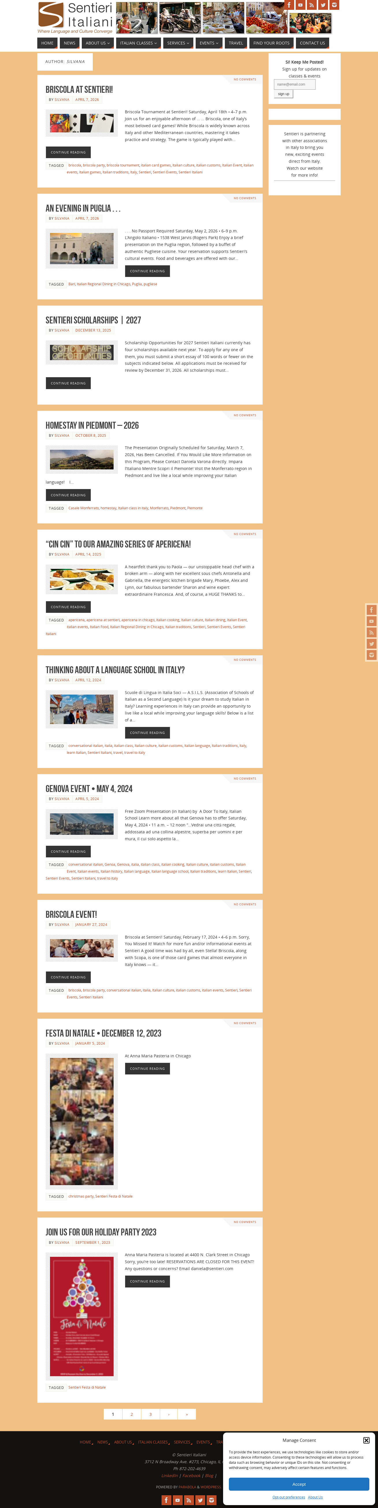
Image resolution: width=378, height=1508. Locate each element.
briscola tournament (123, 165)
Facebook (191, 1475)
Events (203, 1442)
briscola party (94, 165)
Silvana (62, 99)
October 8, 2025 (90, 435)
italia (108, 745)
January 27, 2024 (91, 924)
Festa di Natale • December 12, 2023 (103, 1033)
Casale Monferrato (83, 508)
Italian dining (215, 619)
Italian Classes (153, 1442)
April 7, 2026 (87, 99)
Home (85, 1442)
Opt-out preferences (289, 1497)
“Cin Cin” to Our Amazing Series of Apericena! (118, 544)
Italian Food (99, 626)
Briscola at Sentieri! (79, 89)
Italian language (197, 745)
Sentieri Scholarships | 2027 (93, 320)
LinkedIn (169, 1475)
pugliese (150, 284)
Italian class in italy (133, 508)
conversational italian (85, 745)
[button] (366, 1440)
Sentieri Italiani (191, 172)
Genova (123, 864)
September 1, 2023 (92, 1242)
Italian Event (232, 165)
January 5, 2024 (90, 1043)
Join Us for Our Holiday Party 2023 (101, 1232)
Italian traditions (116, 172)
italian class (123, 745)
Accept (299, 1484)
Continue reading (68, 152)
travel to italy (134, 752)
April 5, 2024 (87, 798)
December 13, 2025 (93, 330)
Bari (71, 284)
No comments (245, 79)
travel (118, 752)
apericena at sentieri (103, 619)
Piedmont (178, 508)
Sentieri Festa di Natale (114, 1196)
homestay (108, 508)
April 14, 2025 (88, 554)
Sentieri (145, 172)
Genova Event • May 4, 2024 (89, 788)
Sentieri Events (165, 172)
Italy (133, 172)
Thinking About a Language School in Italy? (115, 670)
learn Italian (76, 752)
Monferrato (159, 508)
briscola (74, 165)
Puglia (137, 284)
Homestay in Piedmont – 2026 (92, 425)
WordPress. (211, 1487)
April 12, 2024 (88, 680)
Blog (209, 1475)
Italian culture (183, 165)
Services (182, 1442)
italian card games (156, 165)
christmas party (81, 1196)
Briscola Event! (71, 914)
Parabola (187, 1487)
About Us (315, 1497)
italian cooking (167, 619)
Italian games (90, 172)
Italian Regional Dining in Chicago (103, 284)
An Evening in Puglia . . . (83, 208)
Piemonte (195, 508)
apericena (76, 619)
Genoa (110, 864)
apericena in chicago (138, 619)
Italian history (111, 871)
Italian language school (169, 871)
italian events (77, 626)
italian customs (208, 165)
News (102, 1442)
